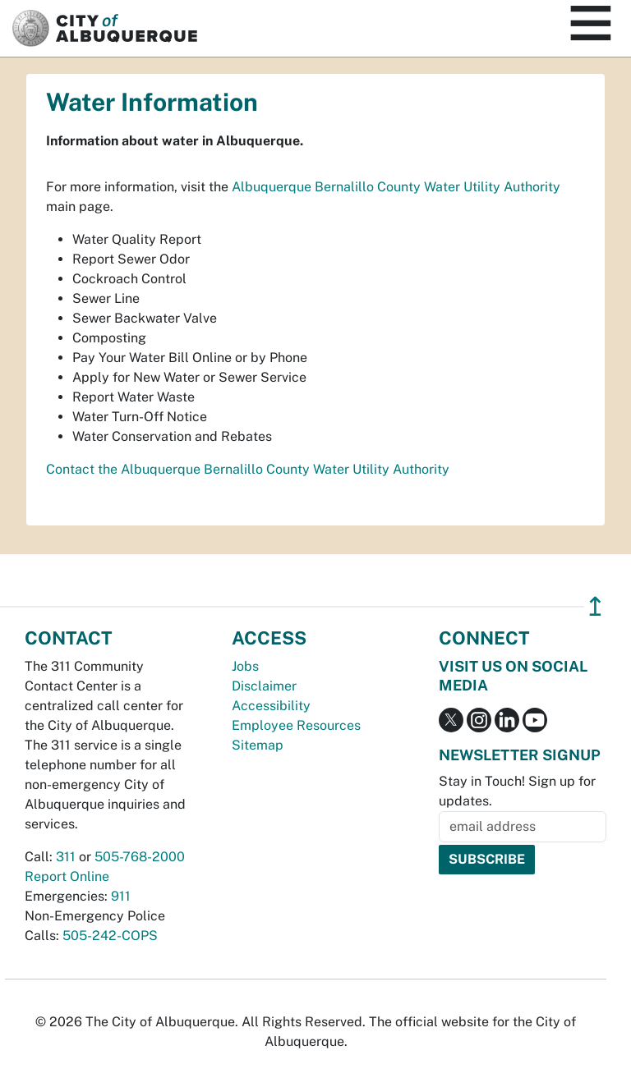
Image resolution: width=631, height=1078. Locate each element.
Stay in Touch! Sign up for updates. (517, 791)
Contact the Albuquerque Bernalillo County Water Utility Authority (247, 469)
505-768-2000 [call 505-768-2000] (139, 857)
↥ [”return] (595, 606)
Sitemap (257, 745)
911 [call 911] (121, 896)
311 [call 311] (66, 857)
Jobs (245, 666)
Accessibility (271, 705)
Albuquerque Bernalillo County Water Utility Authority (396, 187)
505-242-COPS (110, 935)
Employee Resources (296, 725)
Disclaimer (264, 686)
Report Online (67, 876)
